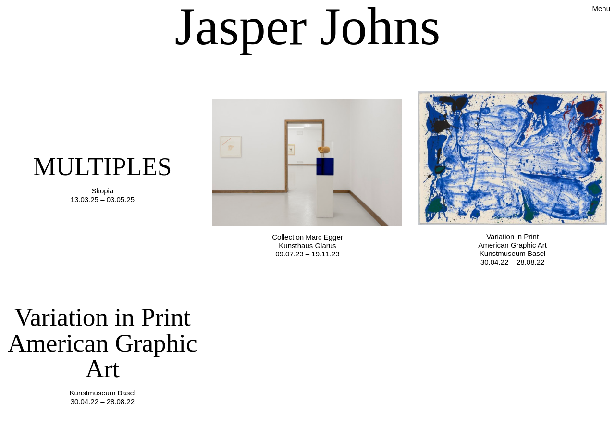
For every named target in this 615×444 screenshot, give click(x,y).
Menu (601, 8)
